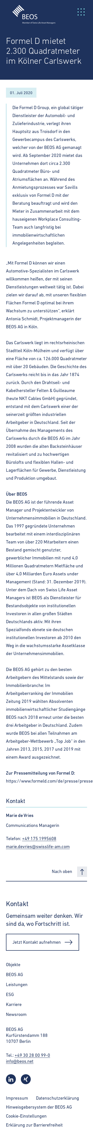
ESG (10, 994)
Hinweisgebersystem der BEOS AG (39, 1107)
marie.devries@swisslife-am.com (38, 846)
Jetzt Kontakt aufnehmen (42, 942)
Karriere (14, 1004)
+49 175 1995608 (39, 838)
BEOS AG (14, 974)
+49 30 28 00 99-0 (32, 1055)
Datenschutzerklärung (57, 1098)
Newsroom (16, 1014)
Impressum (17, 1098)
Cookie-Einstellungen (26, 1116)
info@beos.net (19, 1061)
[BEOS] (31, 11)
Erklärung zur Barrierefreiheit (34, 1125)
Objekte (13, 964)
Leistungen (17, 984)
